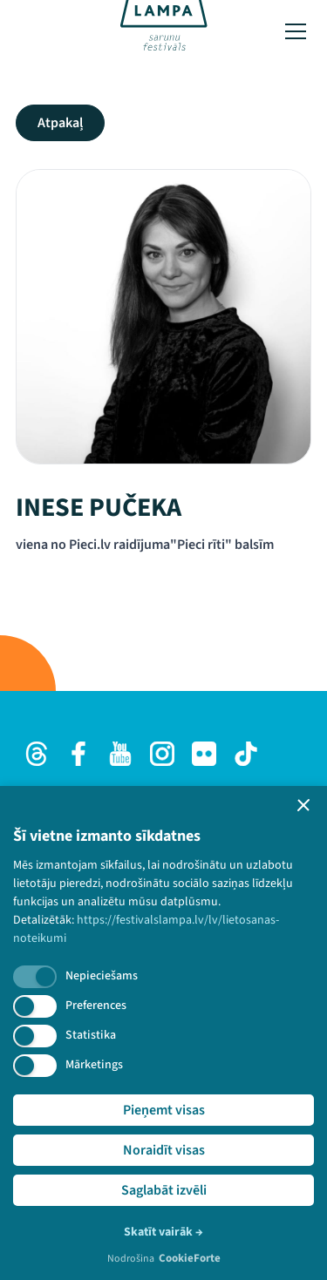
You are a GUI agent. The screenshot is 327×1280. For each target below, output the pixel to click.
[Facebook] (78, 754)
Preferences (95, 1005)
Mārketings (94, 1064)
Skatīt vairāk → (163, 1232)
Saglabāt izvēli (164, 1190)
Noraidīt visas (164, 1150)
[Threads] (37, 754)
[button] (303, 805)
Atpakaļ (60, 122)
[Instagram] (162, 754)
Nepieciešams (101, 976)
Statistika (90, 1035)
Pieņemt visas (164, 1110)
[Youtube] (120, 754)
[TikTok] (246, 754)
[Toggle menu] (295, 31)
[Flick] (204, 754)
